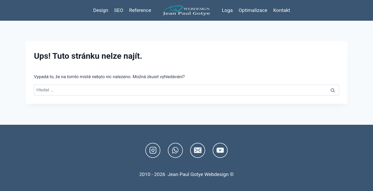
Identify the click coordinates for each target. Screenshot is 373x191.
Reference (140, 10)
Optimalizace (253, 10)
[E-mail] (197, 150)
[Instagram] (152, 150)
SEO (118, 10)
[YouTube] (220, 150)
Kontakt (281, 10)
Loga (227, 10)
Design (100, 10)
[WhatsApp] (175, 150)
